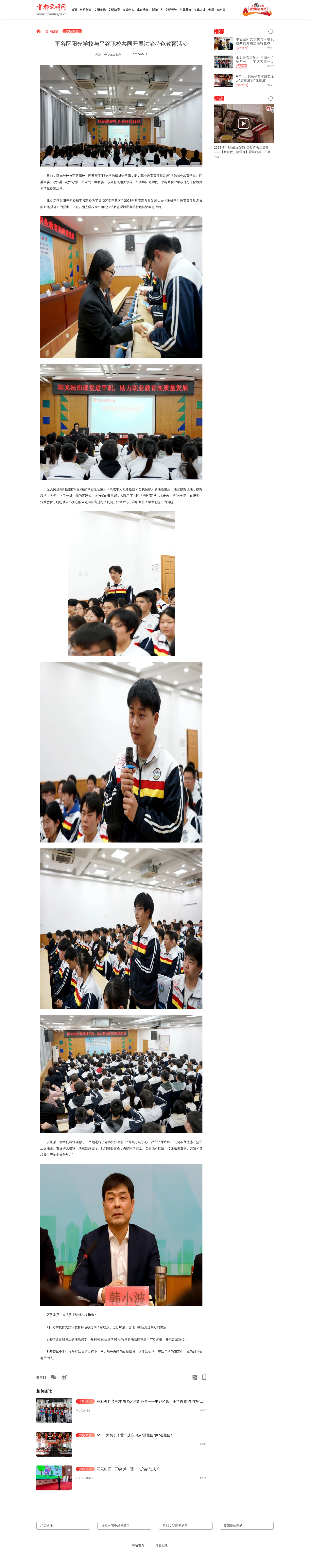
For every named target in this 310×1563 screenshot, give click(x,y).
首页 (74, 10)
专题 (211, 10)
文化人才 (200, 10)
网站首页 (138, 1545)
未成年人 (128, 10)
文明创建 (85, 10)
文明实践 (100, 10)
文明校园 (72, 31)
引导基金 (185, 10)
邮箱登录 (161, 1545)
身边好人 (157, 10)
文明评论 (171, 10)
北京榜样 (142, 10)
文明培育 (114, 10)
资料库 (220, 10)
